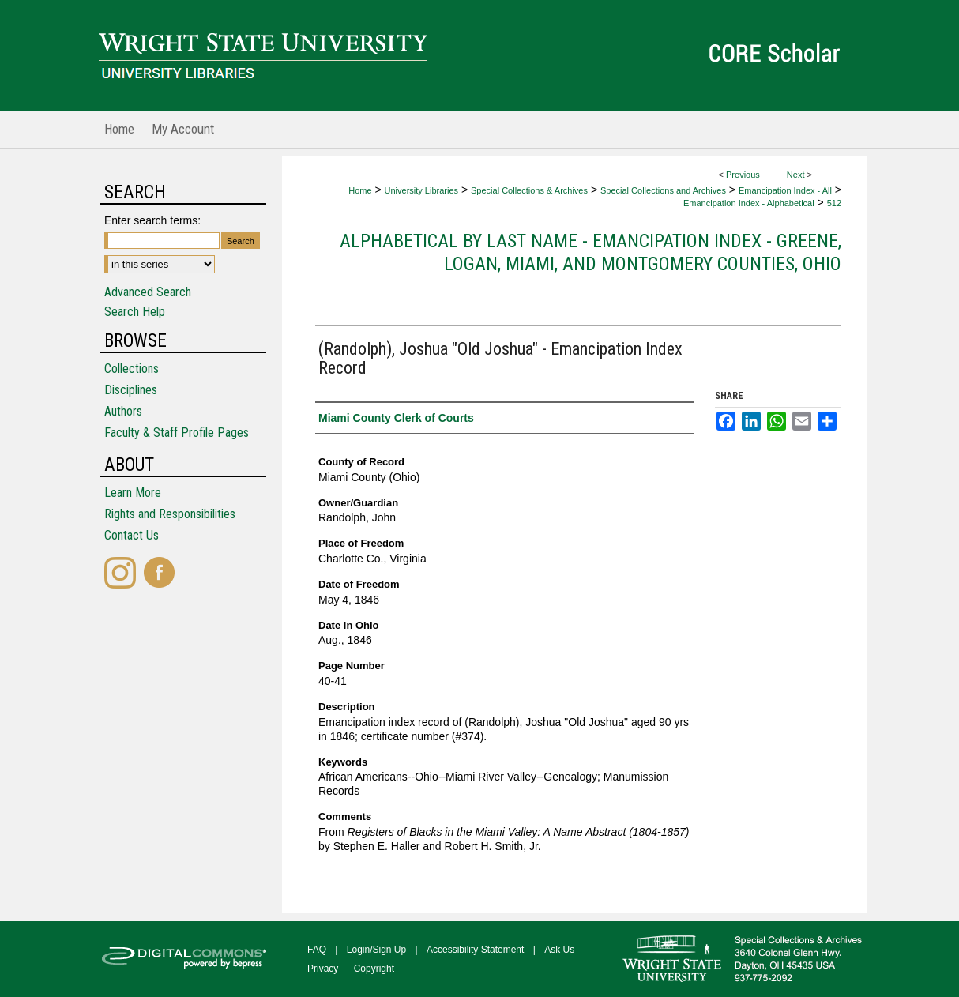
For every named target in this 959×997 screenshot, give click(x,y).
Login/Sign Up (376, 949)
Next (796, 174)
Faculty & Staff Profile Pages (176, 432)
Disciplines (130, 389)
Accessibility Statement (475, 949)
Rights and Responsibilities (169, 513)
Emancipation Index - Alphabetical (748, 203)
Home (359, 190)
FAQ (316, 949)
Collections (131, 368)
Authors (123, 411)
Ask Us (559, 949)
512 (834, 203)
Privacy (322, 968)
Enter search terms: (152, 220)
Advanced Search (147, 291)
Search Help (134, 311)
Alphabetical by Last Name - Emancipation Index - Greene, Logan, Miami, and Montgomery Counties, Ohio (590, 252)
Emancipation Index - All (785, 190)
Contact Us (131, 535)
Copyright (374, 968)
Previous (743, 174)
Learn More (132, 492)
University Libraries (422, 190)
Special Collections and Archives (663, 190)
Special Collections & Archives (529, 190)
